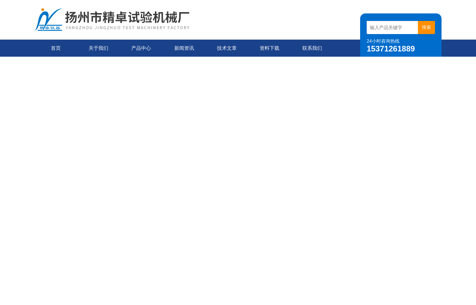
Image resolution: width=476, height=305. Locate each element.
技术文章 (227, 48)
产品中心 (141, 48)
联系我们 (312, 48)
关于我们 (98, 48)
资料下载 (269, 48)
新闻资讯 (184, 48)
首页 (56, 48)
